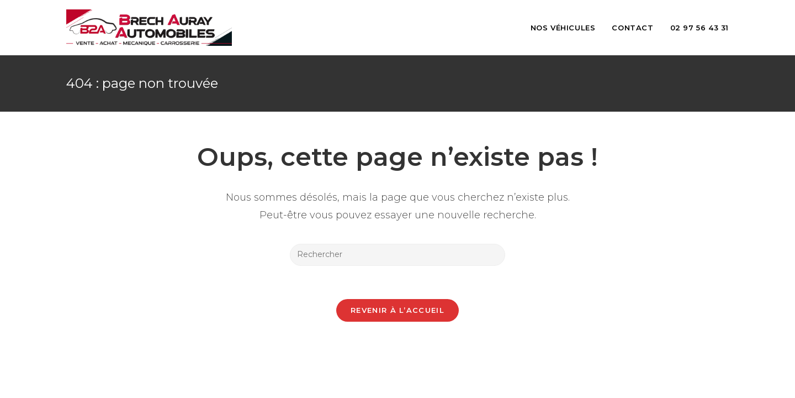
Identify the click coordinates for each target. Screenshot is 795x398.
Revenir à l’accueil (397, 310)
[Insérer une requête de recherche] (397, 255)
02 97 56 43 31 (699, 27)
